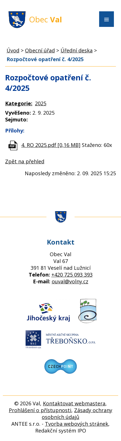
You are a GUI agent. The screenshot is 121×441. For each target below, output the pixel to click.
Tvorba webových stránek (76, 423)
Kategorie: (18, 103)
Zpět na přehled (24, 161)
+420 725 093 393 (72, 274)
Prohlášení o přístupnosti (40, 410)
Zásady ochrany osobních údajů (77, 413)
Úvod (13, 50)
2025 (40, 103)
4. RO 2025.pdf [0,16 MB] (50, 145)
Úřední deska (76, 50)
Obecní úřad (40, 50)
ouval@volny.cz (70, 281)
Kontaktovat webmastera (74, 403)
